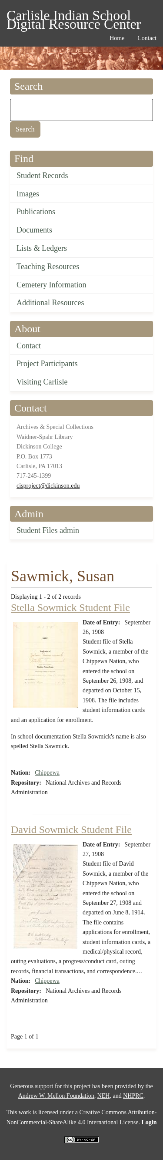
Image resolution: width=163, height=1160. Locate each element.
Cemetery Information (51, 284)
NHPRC (133, 1096)
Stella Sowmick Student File (70, 607)
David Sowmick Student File (71, 829)
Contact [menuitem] (146, 38)
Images (28, 193)
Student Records (42, 175)
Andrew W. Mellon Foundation (56, 1096)
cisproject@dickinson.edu (48, 485)
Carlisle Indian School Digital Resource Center (74, 16)
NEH (103, 1096)
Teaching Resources (48, 266)
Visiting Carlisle (42, 382)
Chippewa (47, 772)
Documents (34, 230)
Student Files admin (48, 530)
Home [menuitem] (117, 38)
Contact (29, 345)
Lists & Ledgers (42, 248)
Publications (36, 211)
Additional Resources (50, 302)
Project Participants (47, 363)
